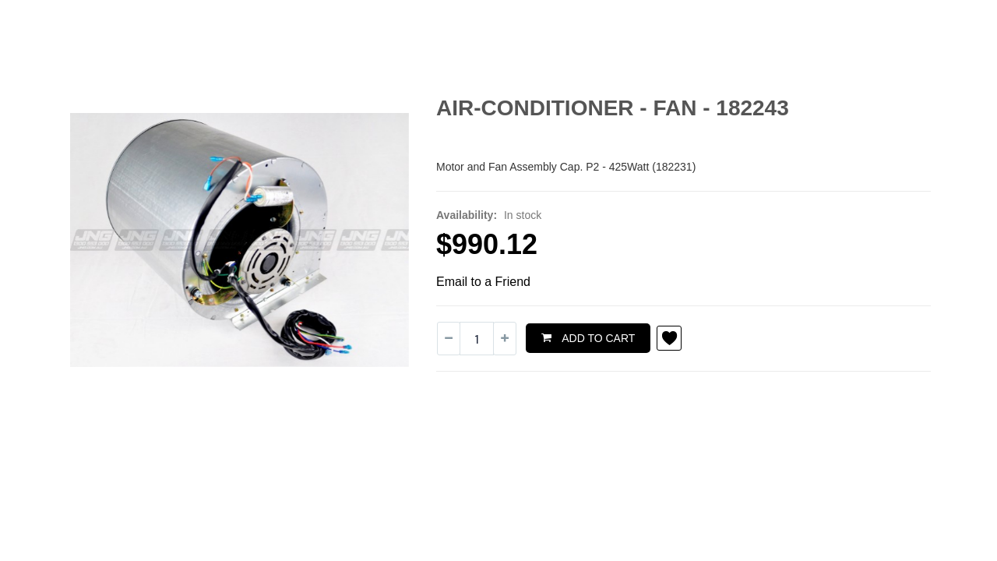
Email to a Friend (483, 281)
